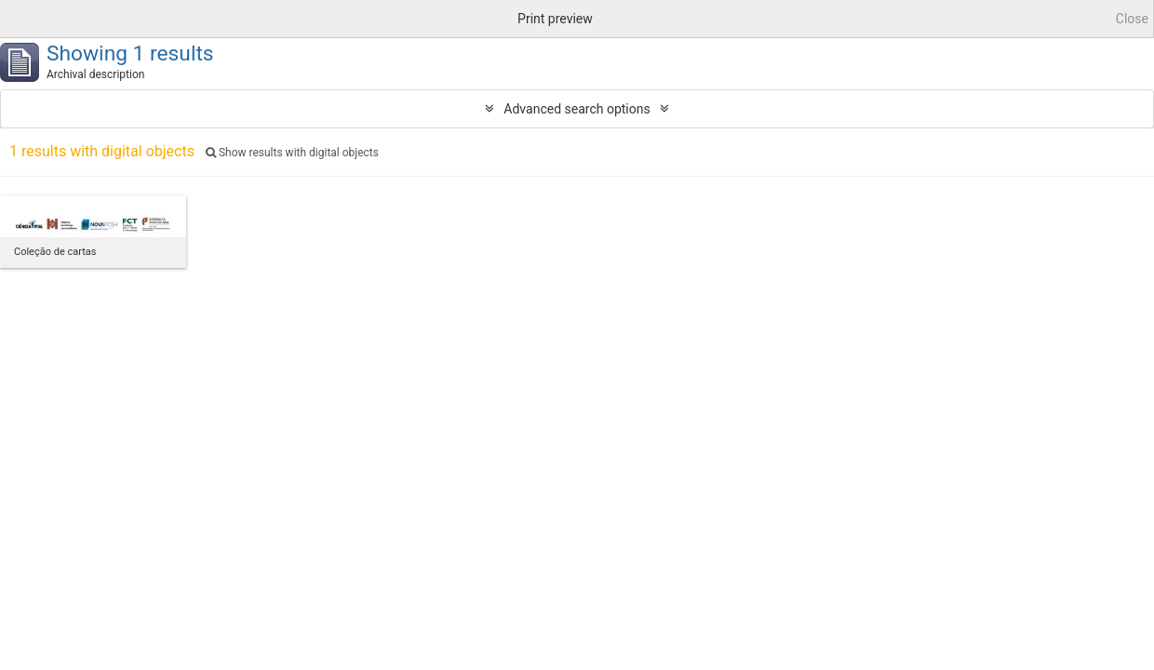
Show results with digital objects (292, 152)
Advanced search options (576, 108)
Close (1132, 18)
